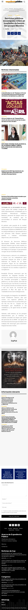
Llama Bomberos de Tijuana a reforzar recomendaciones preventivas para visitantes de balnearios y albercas (13, 94)
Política (3, 142)
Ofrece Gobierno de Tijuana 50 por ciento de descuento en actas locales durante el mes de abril (13, 120)
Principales (17, 15)
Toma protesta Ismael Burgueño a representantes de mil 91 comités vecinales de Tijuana (13, 592)
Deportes (3, 91)
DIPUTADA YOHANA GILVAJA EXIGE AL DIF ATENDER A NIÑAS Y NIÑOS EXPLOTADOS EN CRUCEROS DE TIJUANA (13, 146)
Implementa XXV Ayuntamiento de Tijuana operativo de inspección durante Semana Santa (12, 172)
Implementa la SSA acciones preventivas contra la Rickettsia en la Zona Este (20, 474)
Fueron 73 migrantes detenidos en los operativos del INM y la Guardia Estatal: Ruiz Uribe (7, 474)
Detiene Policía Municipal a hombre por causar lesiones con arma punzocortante (13, 198)
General (11, 8)
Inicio (6, 8)
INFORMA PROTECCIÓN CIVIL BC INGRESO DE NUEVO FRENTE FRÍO (13, 579)
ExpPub (7, 29)
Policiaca (3, 194)
